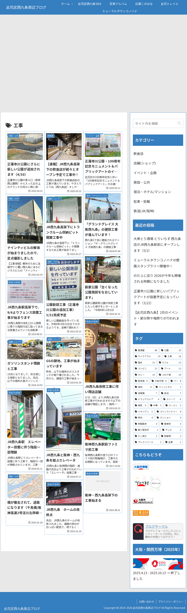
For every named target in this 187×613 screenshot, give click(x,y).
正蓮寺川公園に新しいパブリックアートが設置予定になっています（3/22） (157, 297)
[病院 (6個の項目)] (140, 405)
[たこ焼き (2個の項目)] (146, 436)
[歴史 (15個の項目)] (145, 362)
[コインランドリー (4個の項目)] (169, 411)
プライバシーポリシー (171, 602)
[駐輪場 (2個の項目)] (171, 436)
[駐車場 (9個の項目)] (141, 381)
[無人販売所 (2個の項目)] (146, 430)
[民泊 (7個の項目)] (171, 393)
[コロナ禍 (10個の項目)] (170, 375)
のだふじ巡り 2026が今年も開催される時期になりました (157, 278)
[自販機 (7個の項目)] (146, 393)
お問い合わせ (146, 602)
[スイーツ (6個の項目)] (172, 399)
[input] (158, 123)
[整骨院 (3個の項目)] (171, 423)
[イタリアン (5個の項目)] (143, 411)
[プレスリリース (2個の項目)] (148, 442)
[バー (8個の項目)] (176, 381)
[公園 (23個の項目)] (171, 350)
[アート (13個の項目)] (171, 368)
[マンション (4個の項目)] (169, 417)
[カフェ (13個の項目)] (170, 362)
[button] (179, 123)
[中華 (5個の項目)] (156, 405)
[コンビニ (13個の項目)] (146, 368)
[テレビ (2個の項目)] (172, 430)
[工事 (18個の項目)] (173, 356)
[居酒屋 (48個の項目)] (146, 350)
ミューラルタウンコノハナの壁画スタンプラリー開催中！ (157, 263)
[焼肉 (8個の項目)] (143, 387)
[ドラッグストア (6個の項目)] (147, 399)
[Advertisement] (93, 85)
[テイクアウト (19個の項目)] (147, 356)
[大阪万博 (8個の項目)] (159, 381)
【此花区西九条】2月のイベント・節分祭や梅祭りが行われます (156, 318)
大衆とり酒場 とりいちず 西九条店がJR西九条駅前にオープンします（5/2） (157, 244)
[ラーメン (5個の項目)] (173, 405)
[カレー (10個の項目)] (145, 375)
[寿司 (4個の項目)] (143, 417)
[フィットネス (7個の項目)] (168, 387)
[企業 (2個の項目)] (173, 442)
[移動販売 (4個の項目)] (146, 423)
